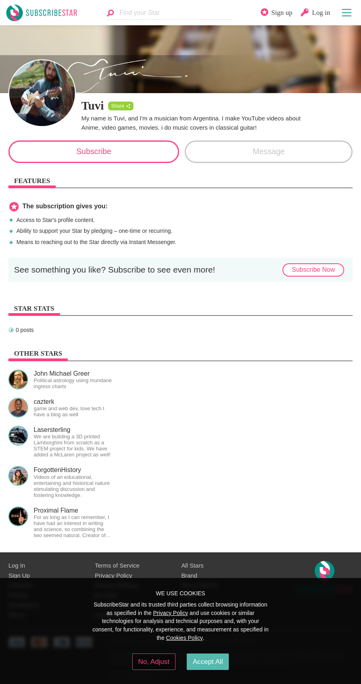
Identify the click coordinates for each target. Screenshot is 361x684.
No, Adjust (153, 662)
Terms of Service (117, 565)
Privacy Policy (113, 575)
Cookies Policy (184, 638)
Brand (189, 575)
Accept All (208, 662)
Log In (16, 565)
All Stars (192, 565)
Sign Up (19, 575)
